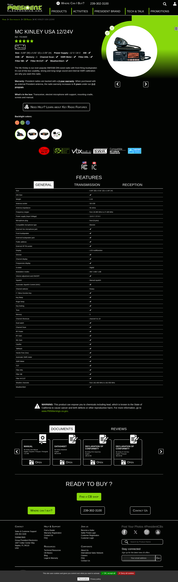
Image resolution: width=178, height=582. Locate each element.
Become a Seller (87, 530)
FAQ (46, 538)
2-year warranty (66, 81)
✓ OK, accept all (108, 573)
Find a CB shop (89, 496)
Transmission (87, 185)
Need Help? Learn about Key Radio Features (56, 107)
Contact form (20, 537)
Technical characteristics (155, 27)
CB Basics (48, 553)
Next (160, 450)
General (43, 185)
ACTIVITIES (80, 11)
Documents (62, 429)
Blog (46, 555)
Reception (132, 185)
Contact (19, 526)
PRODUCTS (59, 11)
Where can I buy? (70, 3)
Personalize (83, 579)
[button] (134, 28)
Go (158, 558)
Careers (84, 555)
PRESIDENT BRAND (107, 11)
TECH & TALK (135, 11)
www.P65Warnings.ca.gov (55, 411)
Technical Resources (52, 550)
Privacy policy (95, 579)
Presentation (147, 22)
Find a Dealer (49, 530)
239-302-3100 (20, 534)
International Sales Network (92, 553)
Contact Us (140, 510)
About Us (84, 550)
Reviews (119, 429)
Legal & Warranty (51, 558)
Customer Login (87, 538)
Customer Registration (90, 535)
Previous (16, 450)
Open (36, 462)
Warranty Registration (53, 533)
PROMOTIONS (160, 11)
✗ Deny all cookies (126, 573)
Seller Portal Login (88, 533)
